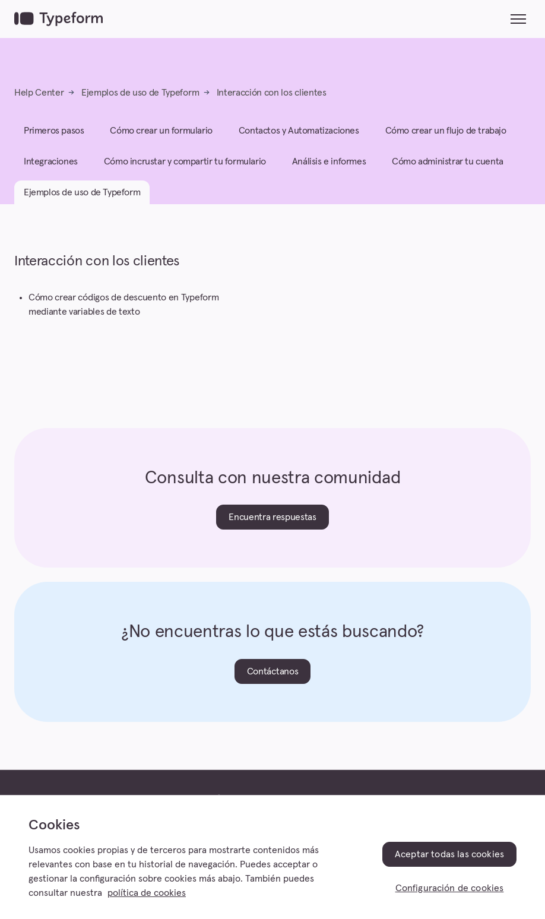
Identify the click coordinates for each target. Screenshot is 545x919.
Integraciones (51, 161)
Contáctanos (272, 671)
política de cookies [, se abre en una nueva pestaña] (146, 893)
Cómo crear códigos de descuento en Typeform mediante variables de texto (123, 304)
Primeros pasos (54, 130)
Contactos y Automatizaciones (299, 130)
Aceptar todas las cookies (449, 854)
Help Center (39, 92)
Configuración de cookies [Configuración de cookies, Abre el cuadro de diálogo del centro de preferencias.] (449, 888)
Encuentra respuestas (272, 517)
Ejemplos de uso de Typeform (140, 92)
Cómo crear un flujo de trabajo (445, 130)
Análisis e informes (329, 161)
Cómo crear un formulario (161, 130)
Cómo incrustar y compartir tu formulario (185, 161)
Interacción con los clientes (272, 92)
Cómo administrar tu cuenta (447, 161)
